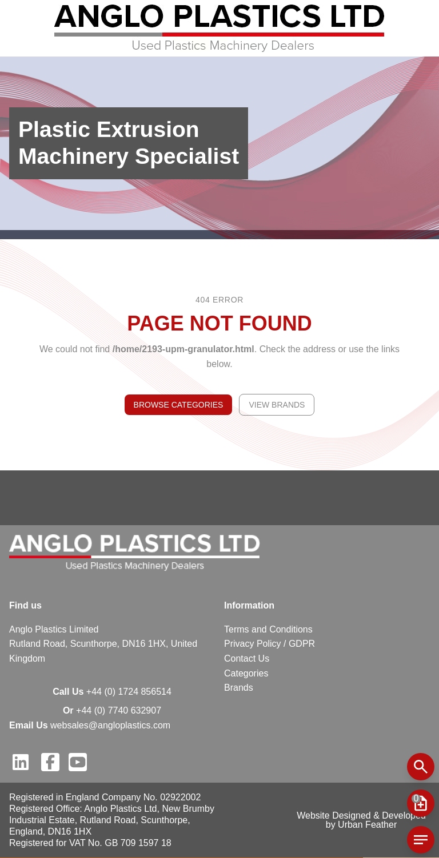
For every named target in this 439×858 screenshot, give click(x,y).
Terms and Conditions (268, 629)
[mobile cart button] (420, 839)
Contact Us (246, 658)
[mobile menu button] (420, 803)
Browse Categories (179, 404)
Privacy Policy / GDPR (269, 643)
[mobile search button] (420, 766)
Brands (238, 687)
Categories (246, 673)
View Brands (277, 404)
